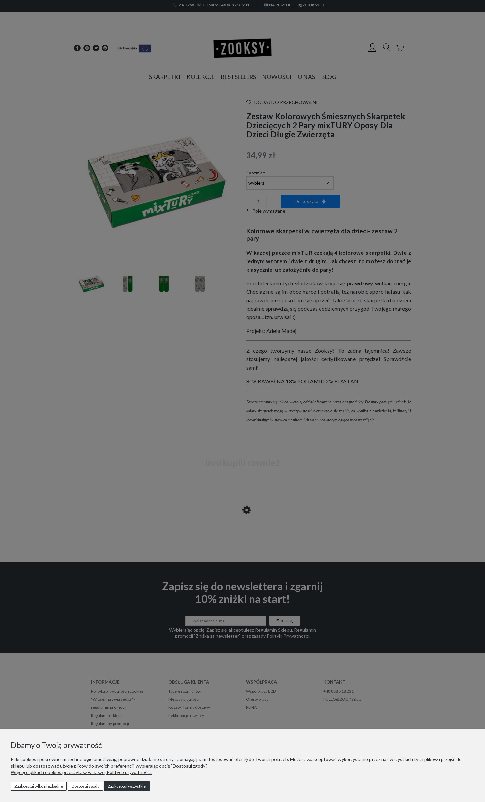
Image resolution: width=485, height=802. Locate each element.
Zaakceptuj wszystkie (127, 786)
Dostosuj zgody (85, 786)
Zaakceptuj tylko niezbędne (38, 786)
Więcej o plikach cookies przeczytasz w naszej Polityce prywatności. (81, 772)
